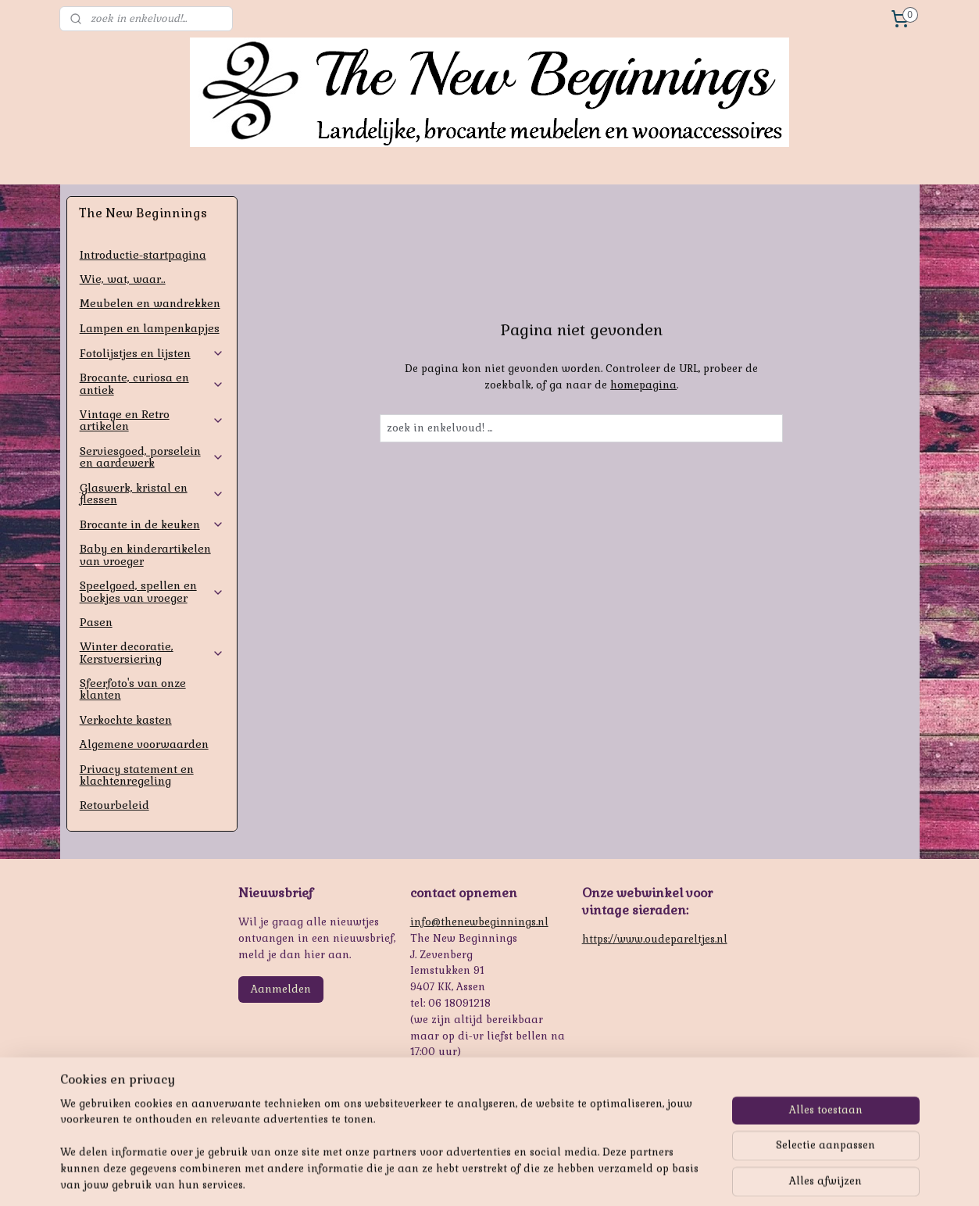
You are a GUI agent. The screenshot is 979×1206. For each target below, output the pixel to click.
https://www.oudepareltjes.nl (654, 939)
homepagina (643, 385)
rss (483, 1177)
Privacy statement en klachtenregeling (137, 775)
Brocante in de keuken (152, 524)
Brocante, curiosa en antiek (152, 383)
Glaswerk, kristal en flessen (152, 493)
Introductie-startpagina (143, 255)
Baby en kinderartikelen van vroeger (145, 554)
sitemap (452, 1177)
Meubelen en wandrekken (150, 303)
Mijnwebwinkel (668, 1177)
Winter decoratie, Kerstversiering (152, 652)
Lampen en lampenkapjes (150, 328)
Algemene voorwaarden (144, 744)
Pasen (96, 622)
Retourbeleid (114, 805)
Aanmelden (281, 989)
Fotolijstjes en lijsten (152, 353)
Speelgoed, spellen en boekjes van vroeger (152, 591)
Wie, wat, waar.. (123, 279)
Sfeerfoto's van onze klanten (133, 689)
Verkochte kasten (126, 720)
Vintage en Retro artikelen (152, 420)
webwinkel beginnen (539, 1177)
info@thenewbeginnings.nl (479, 922)
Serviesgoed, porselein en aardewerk (152, 457)
